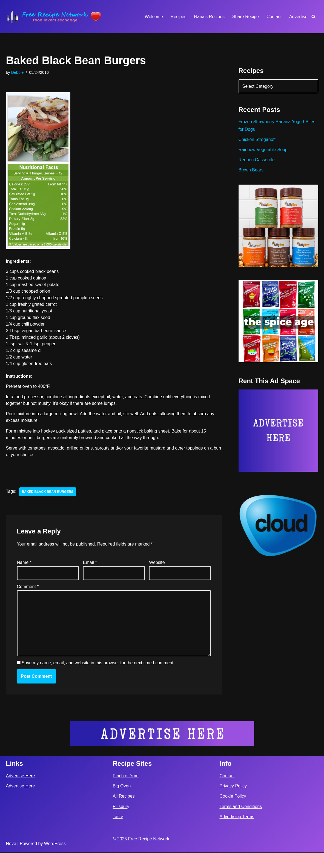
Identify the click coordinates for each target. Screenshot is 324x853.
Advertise (298, 16)
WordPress (55, 844)
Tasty (118, 817)
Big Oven (122, 786)
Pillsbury (121, 807)
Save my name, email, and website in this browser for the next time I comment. (98, 663)
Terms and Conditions (241, 807)
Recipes (178, 16)
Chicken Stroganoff (257, 139)
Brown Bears (251, 170)
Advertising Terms (237, 817)
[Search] (313, 17)
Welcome (154, 16)
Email (90, 563)
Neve (11, 844)
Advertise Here (20, 776)
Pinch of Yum (126, 776)
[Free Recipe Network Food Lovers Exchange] (54, 16)
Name (24, 563)
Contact (274, 16)
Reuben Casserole (257, 159)
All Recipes (124, 797)
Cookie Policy (233, 797)
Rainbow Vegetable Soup (263, 149)
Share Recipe (245, 16)
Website (157, 563)
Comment (28, 587)
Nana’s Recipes (209, 16)
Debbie (17, 72)
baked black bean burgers (48, 492)
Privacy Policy (233, 786)
